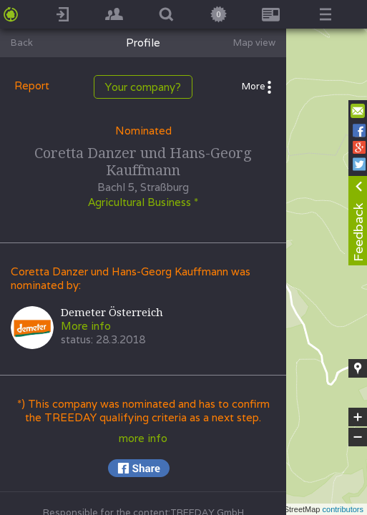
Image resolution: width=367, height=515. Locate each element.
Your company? (143, 87)
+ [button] (358, 417)
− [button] (358, 437)
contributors (343, 509)
